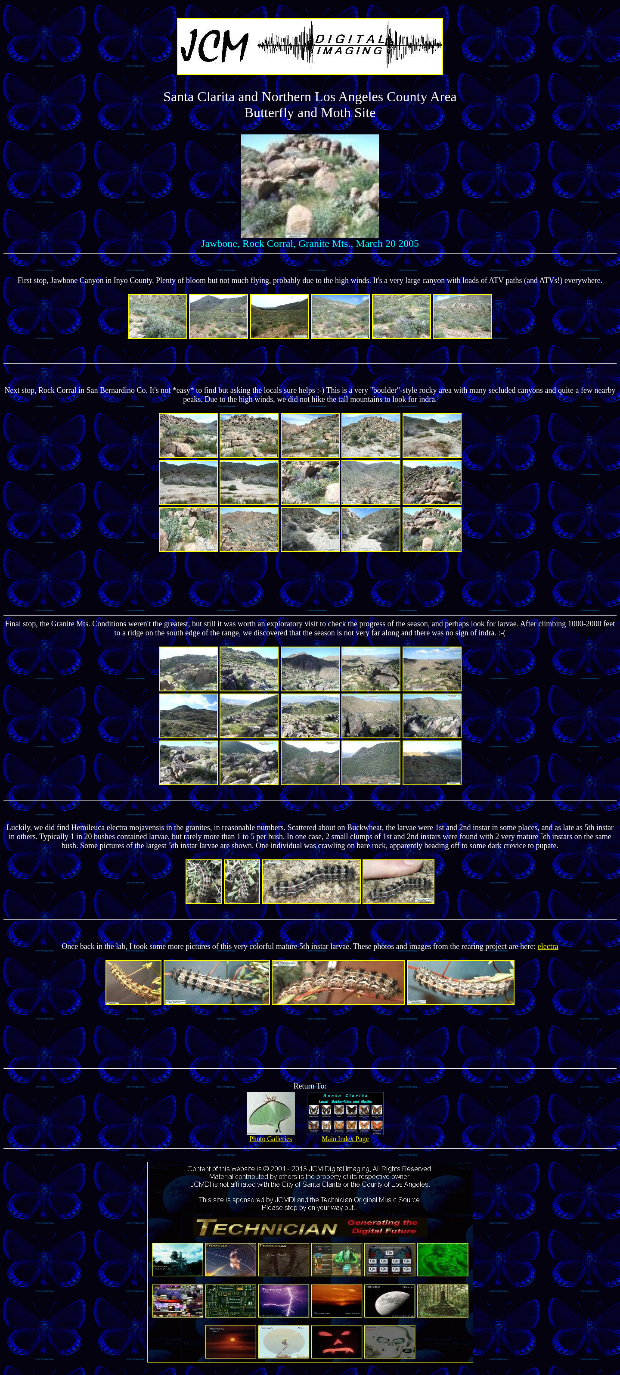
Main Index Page (345, 1135)
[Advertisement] (310, 582)
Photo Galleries (271, 1135)
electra (548, 946)
